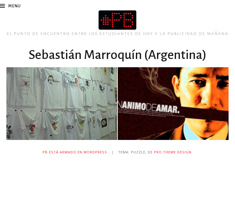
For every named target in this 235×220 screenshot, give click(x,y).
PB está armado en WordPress (75, 152)
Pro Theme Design (173, 152)
